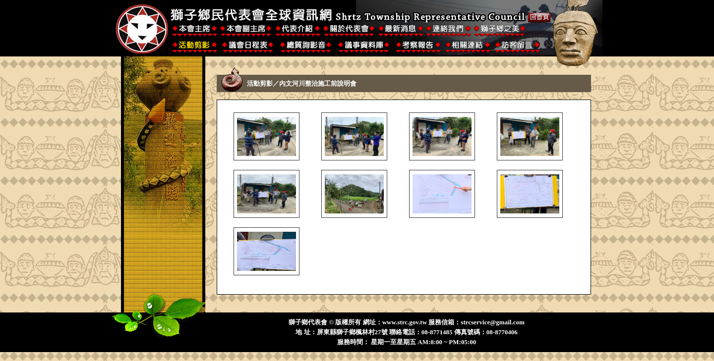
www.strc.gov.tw (404, 322)
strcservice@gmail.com (492, 322)
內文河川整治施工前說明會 (318, 83)
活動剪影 (260, 83)
